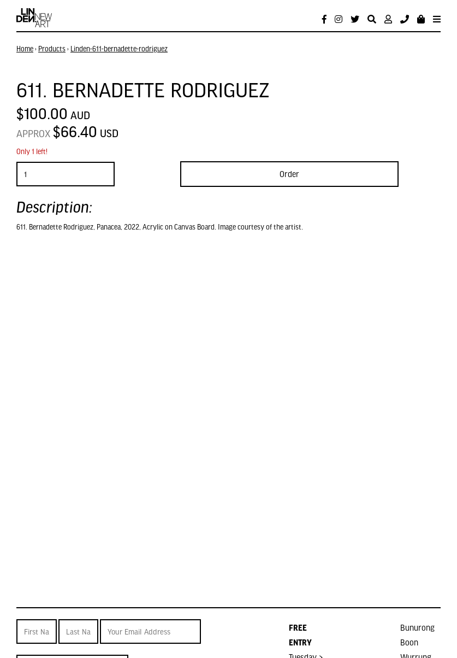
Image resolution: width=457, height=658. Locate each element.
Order (289, 173)
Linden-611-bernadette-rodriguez (119, 48)
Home (24, 48)
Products (52, 48)
